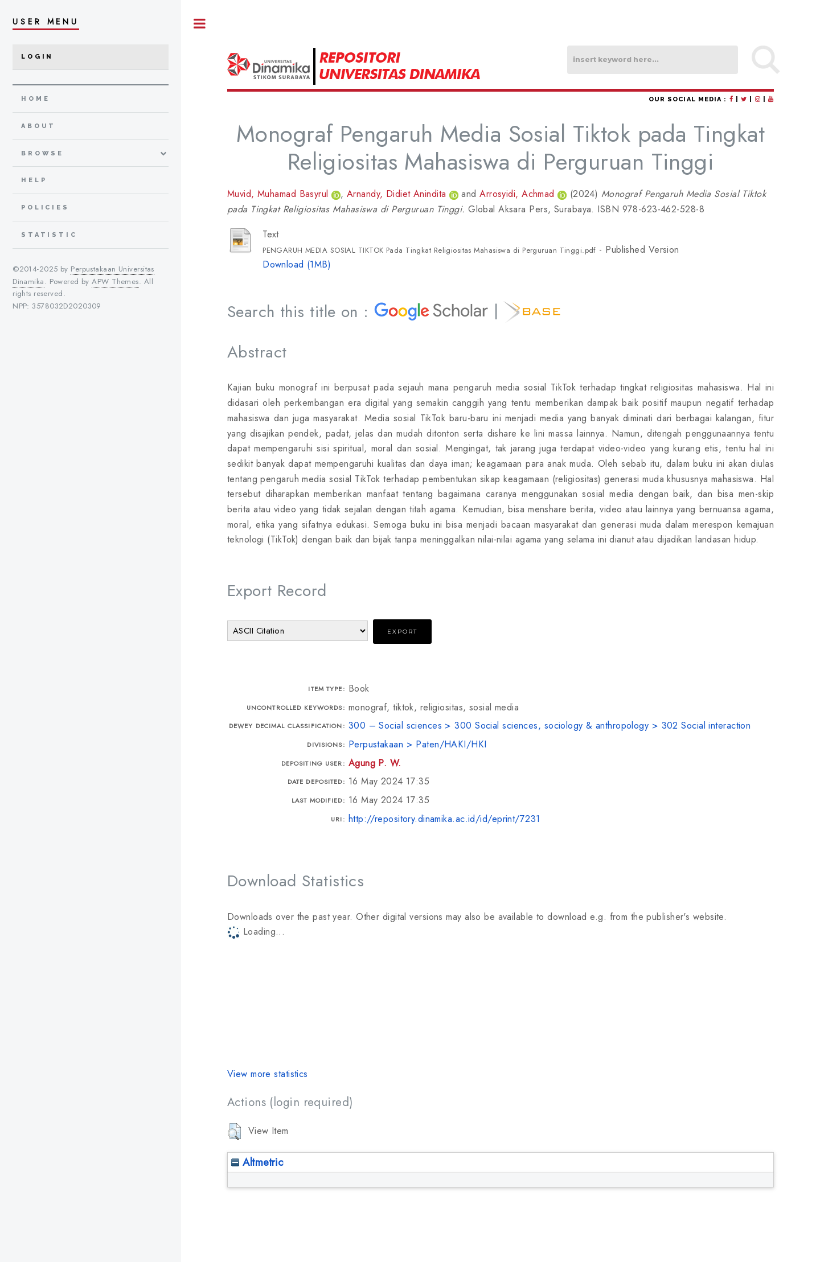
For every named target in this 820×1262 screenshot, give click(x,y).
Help (34, 180)
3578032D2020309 (66, 306)
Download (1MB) (297, 264)
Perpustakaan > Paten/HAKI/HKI (417, 744)
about (38, 126)
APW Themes (115, 281)
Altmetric (257, 1162)
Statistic (49, 235)
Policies (45, 207)
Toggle (200, 23)
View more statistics (267, 1073)
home (35, 98)
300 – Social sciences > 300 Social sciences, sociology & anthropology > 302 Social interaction (549, 725)
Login (37, 56)
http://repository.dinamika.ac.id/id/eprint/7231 (444, 818)
